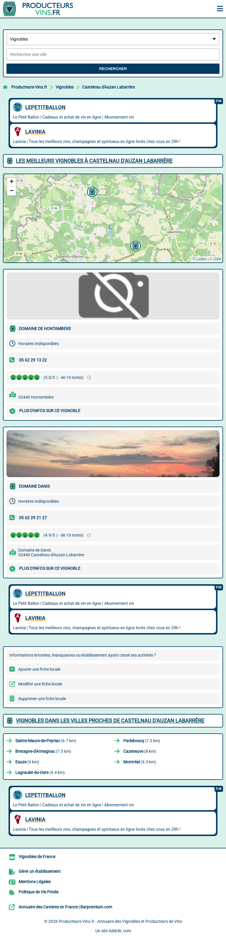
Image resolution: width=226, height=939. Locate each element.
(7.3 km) (141, 740)
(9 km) (27, 762)
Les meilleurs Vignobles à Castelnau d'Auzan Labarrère (94, 161)
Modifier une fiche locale (40, 684)
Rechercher (113, 68)
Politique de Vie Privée (38, 892)
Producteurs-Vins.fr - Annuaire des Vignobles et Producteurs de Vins (120, 921)
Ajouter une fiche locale (39, 669)
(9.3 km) (139, 762)
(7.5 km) (43, 751)
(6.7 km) (45, 740)
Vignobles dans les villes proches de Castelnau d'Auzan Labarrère (110, 720)
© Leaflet (199, 259)
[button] (134, 245)
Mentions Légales (35, 881)
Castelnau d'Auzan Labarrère (108, 87)
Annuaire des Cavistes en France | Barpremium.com (65, 907)
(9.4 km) (40, 772)
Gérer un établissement (40, 871)
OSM (217, 259)
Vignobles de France (37, 856)
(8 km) (139, 751)
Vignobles (65, 87)
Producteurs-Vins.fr (29, 87)
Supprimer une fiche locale (42, 698)
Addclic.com (120, 930)
